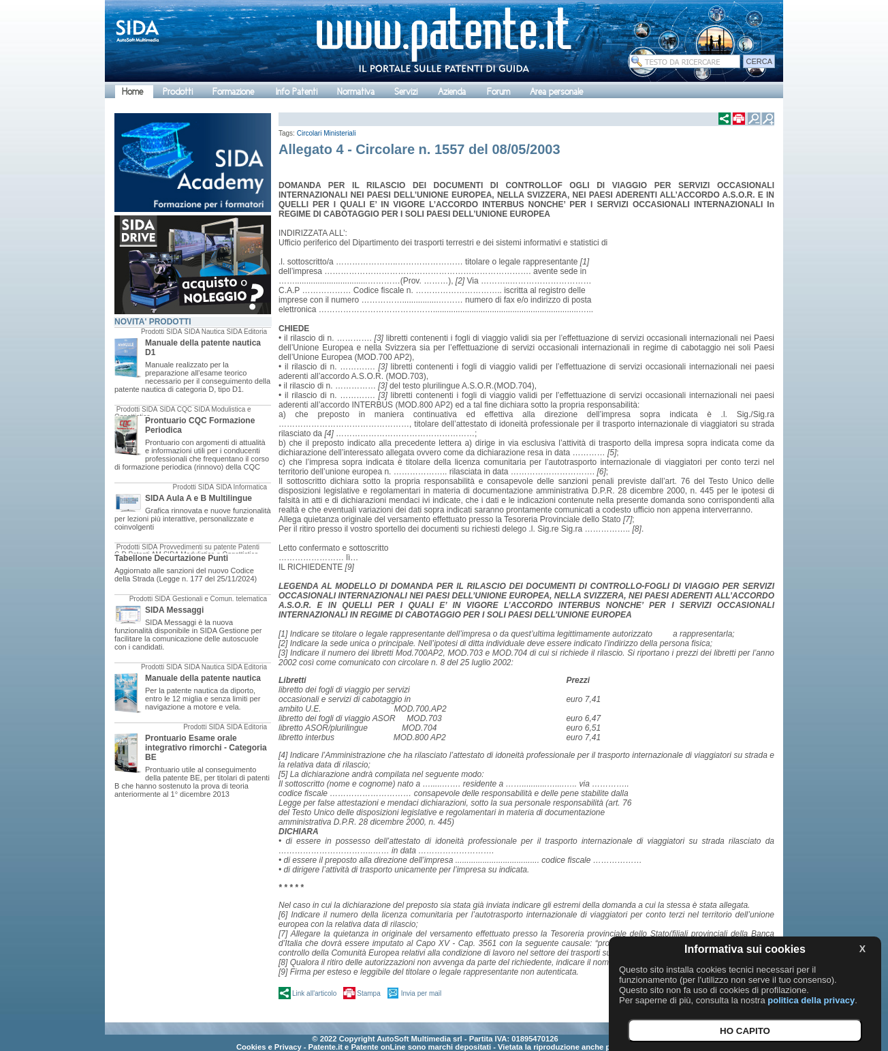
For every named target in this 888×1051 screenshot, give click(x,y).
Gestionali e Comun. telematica (219, 599)
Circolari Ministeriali (326, 133)
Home (132, 92)
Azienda (452, 92)
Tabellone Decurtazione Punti (171, 558)
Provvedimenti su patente (197, 547)
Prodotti (178, 92)
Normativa (356, 92)
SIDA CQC (175, 409)
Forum (498, 92)
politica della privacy (811, 1000)
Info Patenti (296, 92)
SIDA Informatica (241, 487)
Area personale (556, 92)
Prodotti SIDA (162, 331)
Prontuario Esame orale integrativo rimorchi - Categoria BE (206, 747)
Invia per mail (421, 993)
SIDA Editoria (247, 331)
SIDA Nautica (204, 331)
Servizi (405, 92)
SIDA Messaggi (174, 610)
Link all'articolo (314, 993)
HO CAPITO (745, 1031)
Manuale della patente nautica (203, 678)
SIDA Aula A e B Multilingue (198, 498)
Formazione (233, 92)
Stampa (368, 993)
